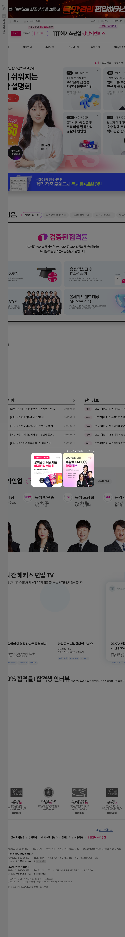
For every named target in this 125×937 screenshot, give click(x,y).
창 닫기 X (90, 451)
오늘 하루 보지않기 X (75, 451)
